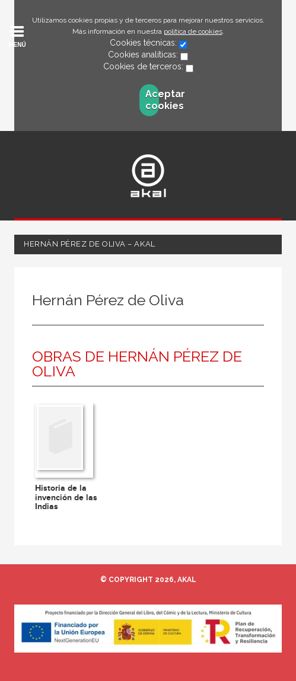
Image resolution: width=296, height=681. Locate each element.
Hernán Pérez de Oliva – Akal (89, 243)
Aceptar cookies (151, 99)
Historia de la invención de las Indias (66, 497)
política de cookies (193, 31)
